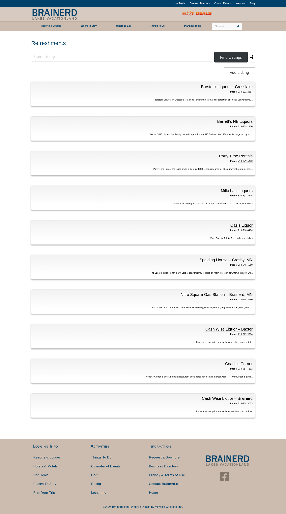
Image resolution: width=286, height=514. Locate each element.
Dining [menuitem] (96, 484)
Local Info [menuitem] (98, 492)
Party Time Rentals (236, 156)
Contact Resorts (222, 3)
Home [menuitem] (153, 492)
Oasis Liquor (241, 225)
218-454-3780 (245, 299)
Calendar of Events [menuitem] (106, 466)
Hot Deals (180, 3)
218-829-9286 (245, 334)
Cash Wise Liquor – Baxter (229, 329)
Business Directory (200, 3)
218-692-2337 (245, 91)
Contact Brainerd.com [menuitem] (166, 484)
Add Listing (239, 72)
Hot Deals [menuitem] (41, 475)
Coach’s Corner (239, 364)
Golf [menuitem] (94, 475)
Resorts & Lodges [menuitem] (47, 457)
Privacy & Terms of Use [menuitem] (167, 475)
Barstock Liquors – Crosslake (227, 87)
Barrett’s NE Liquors (235, 121)
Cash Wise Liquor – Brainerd (227, 398)
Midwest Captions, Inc (168, 506)
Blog (252, 3)
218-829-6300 (245, 160)
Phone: (233, 91)
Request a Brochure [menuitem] (164, 457)
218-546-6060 (245, 264)
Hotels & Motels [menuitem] (45, 466)
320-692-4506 (245, 195)
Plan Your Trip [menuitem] (44, 492)
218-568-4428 (245, 230)
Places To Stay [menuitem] (44, 484)
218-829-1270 (245, 126)
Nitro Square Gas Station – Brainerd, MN (217, 294)
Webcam (240, 3)
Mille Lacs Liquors (237, 190)
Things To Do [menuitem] (101, 457)
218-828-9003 (245, 403)
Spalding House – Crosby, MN (226, 260)
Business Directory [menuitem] (163, 466)
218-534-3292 (245, 368)
